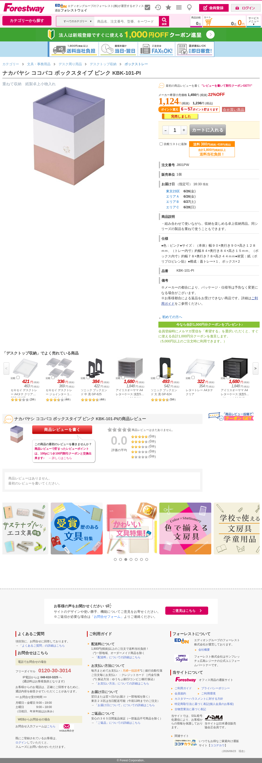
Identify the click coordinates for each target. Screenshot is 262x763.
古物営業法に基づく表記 (190, 709)
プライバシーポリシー (215, 688)
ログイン (21, 742)
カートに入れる (208, 130)
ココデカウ (217, 745)
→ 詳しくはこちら (60, 458)
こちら (51, 726)
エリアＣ (172, 207)
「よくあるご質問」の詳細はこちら (42, 645)
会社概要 (204, 649)
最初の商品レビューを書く (183, 85)
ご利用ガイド (183, 688)
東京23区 (173, 191)
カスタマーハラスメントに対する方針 (199, 698)
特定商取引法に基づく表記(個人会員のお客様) (204, 704)
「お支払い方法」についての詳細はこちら (122, 683)
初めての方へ (172, 317)
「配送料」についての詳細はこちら (118, 657)
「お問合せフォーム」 (107, 616)
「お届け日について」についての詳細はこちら (125, 705)
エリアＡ (172, 196)
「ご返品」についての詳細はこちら (118, 722)
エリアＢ (172, 202)
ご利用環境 (208, 693)
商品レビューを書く (62, 430)
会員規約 (180, 693)
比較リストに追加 (175, 144)
